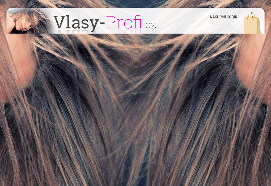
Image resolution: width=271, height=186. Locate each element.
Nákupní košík (223, 17)
